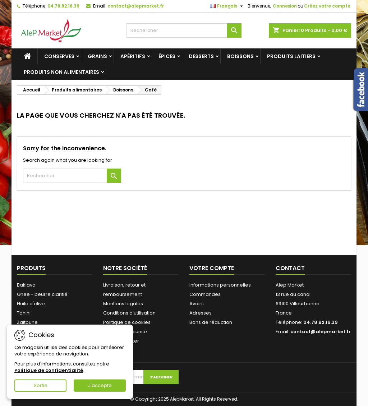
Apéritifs (132, 56)
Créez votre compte (327, 6)
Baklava (26, 285)
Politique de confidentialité (48, 370)
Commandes (205, 294)
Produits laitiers (291, 56)
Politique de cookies (127, 322)
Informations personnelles (220, 285)
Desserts (201, 56)
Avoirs (196, 303)
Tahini (24, 313)
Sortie (40, 385)
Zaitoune (27, 322)
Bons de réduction (210, 322)
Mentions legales (123, 303)
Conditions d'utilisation (129, 313)
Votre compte (211, 268)
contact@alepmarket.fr (135, 6)
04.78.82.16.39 (63, 6)
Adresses (200, 313)
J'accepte (100, 385)
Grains (97, 56)
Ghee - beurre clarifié (42, 294)
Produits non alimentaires (61, 72)
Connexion (285, 6)
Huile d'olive (31, 303)
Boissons (240, 56)
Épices (166, 56)
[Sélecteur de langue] (227, 6)
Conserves (59, 56)
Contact (290, 268)
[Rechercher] (184, 30)
